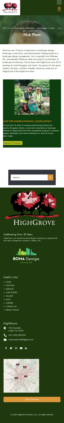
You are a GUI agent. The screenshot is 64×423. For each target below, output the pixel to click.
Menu (59, 8)
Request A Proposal (12, 142)
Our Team (10, 285)
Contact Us (11, 306)
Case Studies (11, 292)
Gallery (9, 296)
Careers (9, 303)
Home (8, 282)
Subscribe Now (32, 399)
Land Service (35, 31)
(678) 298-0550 (19, 335)
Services (10, 289)
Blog (8, 299)
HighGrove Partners (24, 28)
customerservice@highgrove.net (20, 339)
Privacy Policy (12, 310)
